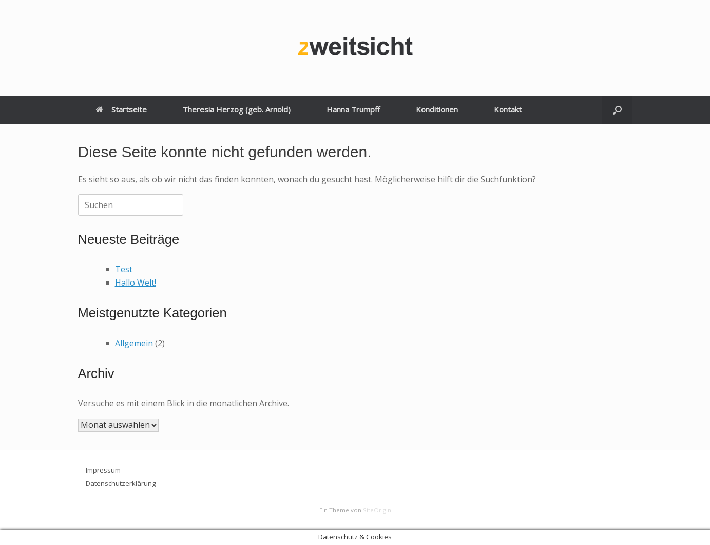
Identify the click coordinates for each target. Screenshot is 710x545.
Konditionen (437, 109)
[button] (617, 110)
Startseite (121, 109)
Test (123, 269)
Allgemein (134, 343)
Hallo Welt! (135, 282)
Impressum (103, 470)
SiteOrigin (377, 510)
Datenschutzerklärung (121, 483)
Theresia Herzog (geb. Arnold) (237, 109)
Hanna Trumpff (353, 109)
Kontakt (508, 109)
